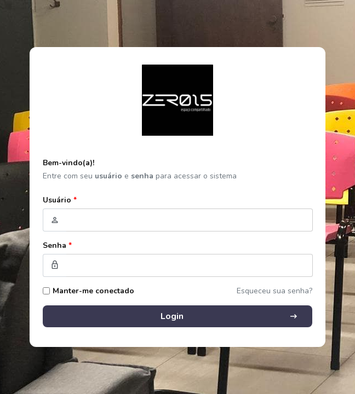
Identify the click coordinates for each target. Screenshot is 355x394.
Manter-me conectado (93, 291)
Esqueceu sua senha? (274, 291)
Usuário (60, 200)
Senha (57, 245)
